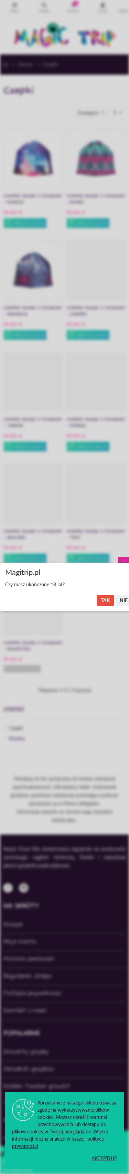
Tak (105, 600)
